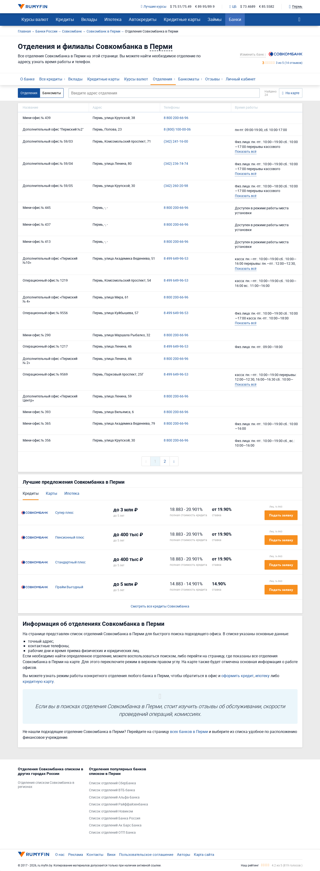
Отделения (162, 79)
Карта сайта (204, 854)
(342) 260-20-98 (176, 186)
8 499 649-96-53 (176, 259)
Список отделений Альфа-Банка (114, 797)
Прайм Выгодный (69, 587)
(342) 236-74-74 (176, 164)
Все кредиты (50, 79)
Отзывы (212, 79)
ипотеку (262, 675)
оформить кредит (237, 675)
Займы (215, 19)
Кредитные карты (182, 19)
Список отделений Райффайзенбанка (118, 804)
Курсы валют (34, 19)
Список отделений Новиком (111, 811)
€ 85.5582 (266, 7)
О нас (60, 854)
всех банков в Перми (189, 731)
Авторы (183, 854)
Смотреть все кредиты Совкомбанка (160, 606)
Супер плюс (64, 513)
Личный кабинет (241, 79)
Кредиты (65, 19)
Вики (111, 854)
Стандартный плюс (70, 562)
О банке (27, 79)
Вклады (89, 19)
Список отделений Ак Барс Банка (115, 825)
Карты (51, 493)
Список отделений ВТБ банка (112, 790)
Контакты (95, 854)
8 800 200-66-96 (176, 118)
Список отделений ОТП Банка (112, 833)
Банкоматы (188, 79)
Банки (235, 19)
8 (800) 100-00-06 (177, 129)
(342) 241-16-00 (176, 141)
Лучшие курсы (153, 7)
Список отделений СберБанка (112, 783)
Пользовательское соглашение (146, 854)
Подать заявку (281, 515)
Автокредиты (143, 19)
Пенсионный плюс (69, 537)
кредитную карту (38, 681)
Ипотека (113, 19)
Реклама (75, 854)
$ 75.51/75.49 (180, 7)
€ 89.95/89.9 (205, 7)
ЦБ (233, 7)
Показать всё (245, 151)
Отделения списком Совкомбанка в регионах (46, 785)
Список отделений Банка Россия (114, 818)
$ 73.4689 (247, 7)
